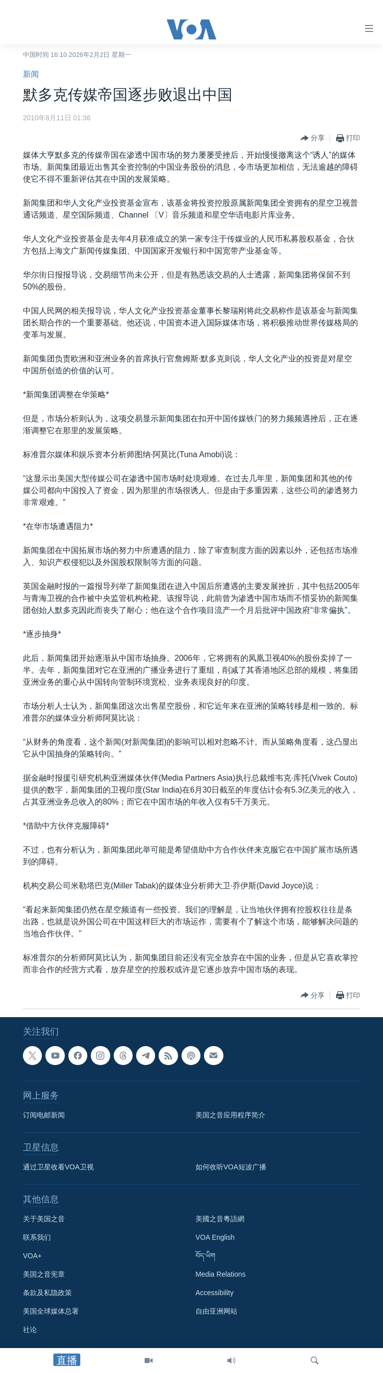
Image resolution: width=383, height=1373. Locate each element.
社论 (30, 1330)
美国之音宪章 (44, 1274)
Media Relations (220, 1274)
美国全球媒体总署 (51, 1311)
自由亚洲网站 (216, 1311)
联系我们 (37, 1237)
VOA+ (32, 1256)
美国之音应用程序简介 (230, 1115)
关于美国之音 (44, 1219)
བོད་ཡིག (205, 1256)
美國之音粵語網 (219, 1219)
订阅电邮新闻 (44, 1115)
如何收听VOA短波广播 (230, 1167)
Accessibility (214, 1293)
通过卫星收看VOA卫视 (58, 1167)
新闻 (31, 74)
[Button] (313, 138)
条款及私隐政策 (47, 1293)
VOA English (215, 1237)
